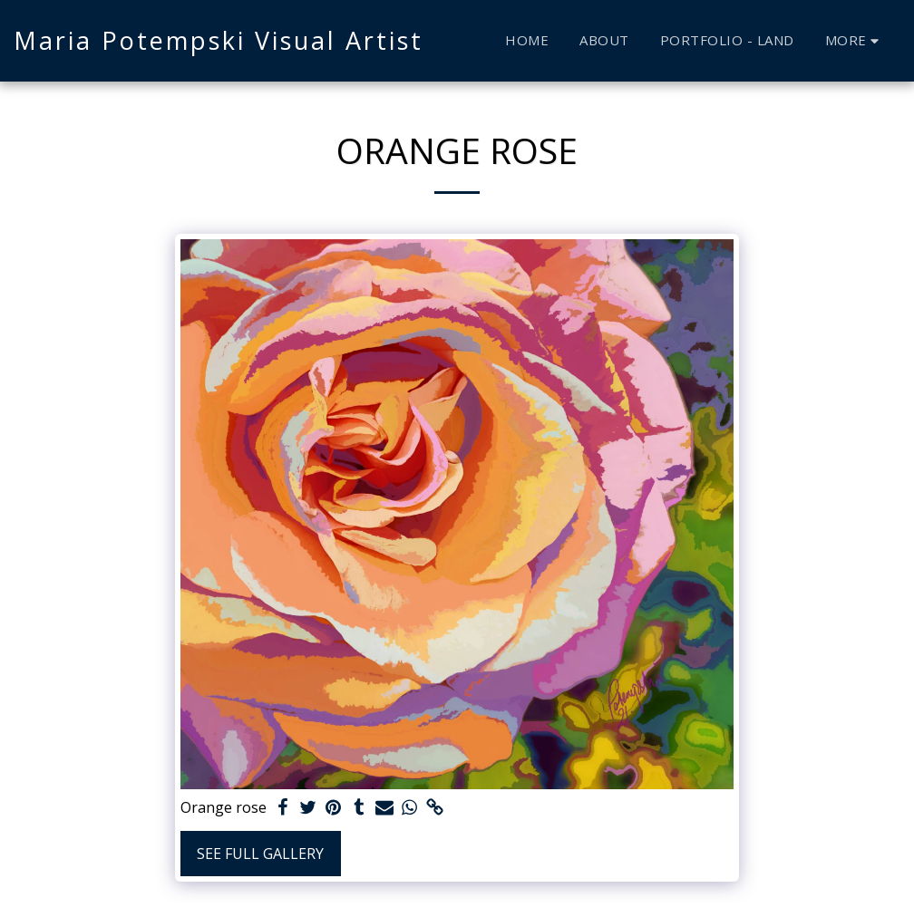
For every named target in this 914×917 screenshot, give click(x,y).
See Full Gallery (260, 854)
